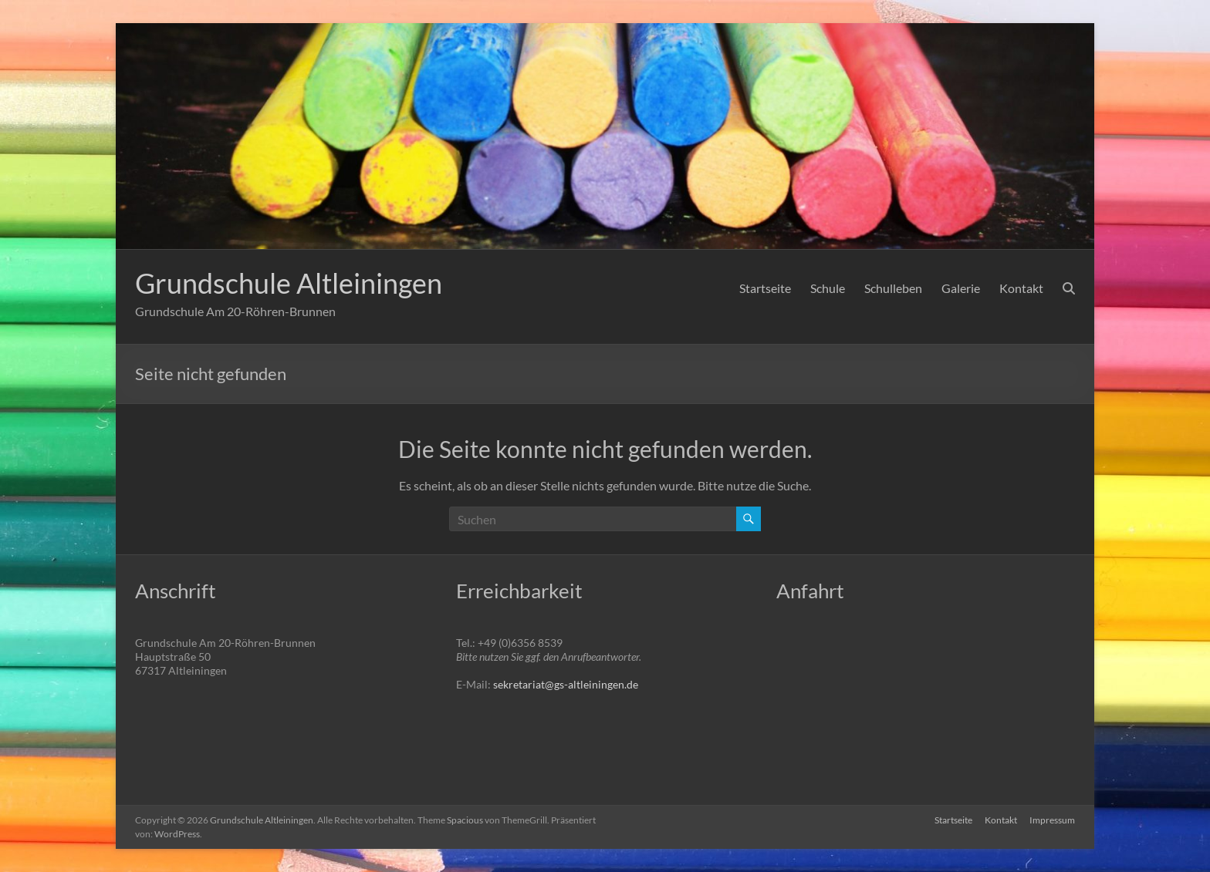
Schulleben (893, 288)
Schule (827, 288)
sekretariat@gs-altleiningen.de (565, 684)
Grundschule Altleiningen (288, 283)
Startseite (765, 288)
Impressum (1052, 820)
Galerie (960, 288)
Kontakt (1021, 288)
